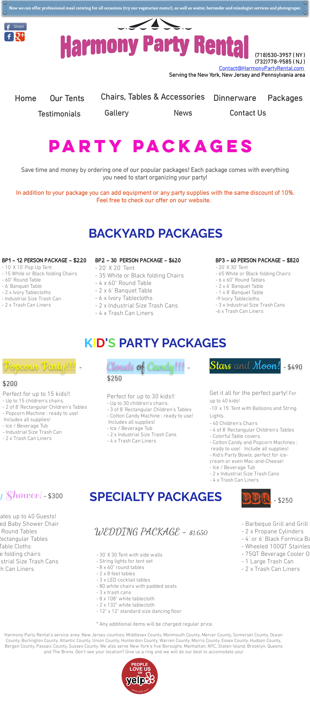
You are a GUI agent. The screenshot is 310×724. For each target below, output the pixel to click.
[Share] (15, 26)
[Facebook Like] (41, 26)
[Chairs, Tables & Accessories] (152, 97)
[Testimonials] (59, 115)
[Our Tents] (67, 99)
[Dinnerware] (235, 99)
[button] (155, 8)
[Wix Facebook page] (9, 36)
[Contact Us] (247, 114)
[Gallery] (116, 114)
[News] (183, 114)
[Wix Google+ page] (20, 36)
